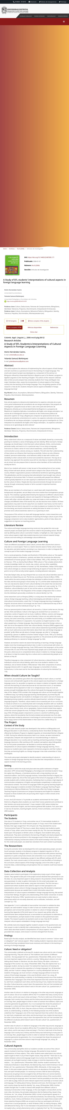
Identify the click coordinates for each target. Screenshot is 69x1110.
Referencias (54, 330)
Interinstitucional (46, 16)
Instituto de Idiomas (65, 17)
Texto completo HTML (14, 330)
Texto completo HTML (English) (39, 323)
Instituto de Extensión (35, 17)
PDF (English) (12, 323)
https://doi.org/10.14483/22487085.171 (41, 259)
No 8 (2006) (20, 251)
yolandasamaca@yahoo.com (18, 363)
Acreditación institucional (17, 17)
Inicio (5, 251)
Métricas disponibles (35, 330)
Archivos (12, 251)
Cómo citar (34, 334)
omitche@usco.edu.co (16, 357)
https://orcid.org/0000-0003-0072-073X (17, 303)
